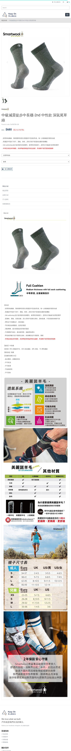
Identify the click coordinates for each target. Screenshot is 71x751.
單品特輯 (4, 734)
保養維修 (4, 739)
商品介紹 (5, 186)
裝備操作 (4, 737)
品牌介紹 (5, 195)
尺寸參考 (5, 199)
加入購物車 (7, 169)
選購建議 (4, 742)
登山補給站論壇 (25, 725)
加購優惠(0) (6, 204)
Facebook (11, 725)
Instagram (17, 725)
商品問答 (5, 190)
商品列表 (4, 20)
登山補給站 (56, 2)
